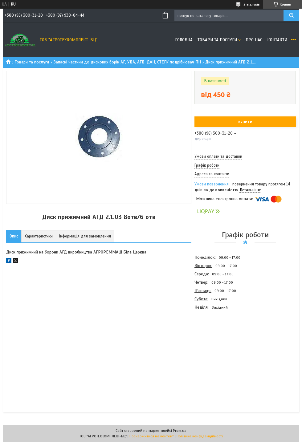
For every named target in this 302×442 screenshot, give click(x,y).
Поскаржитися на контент (151, 436)
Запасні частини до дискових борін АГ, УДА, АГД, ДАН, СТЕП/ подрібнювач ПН (127, 62)
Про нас (254, 40)
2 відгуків (251, 4)
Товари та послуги (217, 40)
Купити (245, 122)
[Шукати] (291, 15)
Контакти (277, 40)
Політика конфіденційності (200, 436)
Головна (184, 40)
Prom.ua (179, 430)
